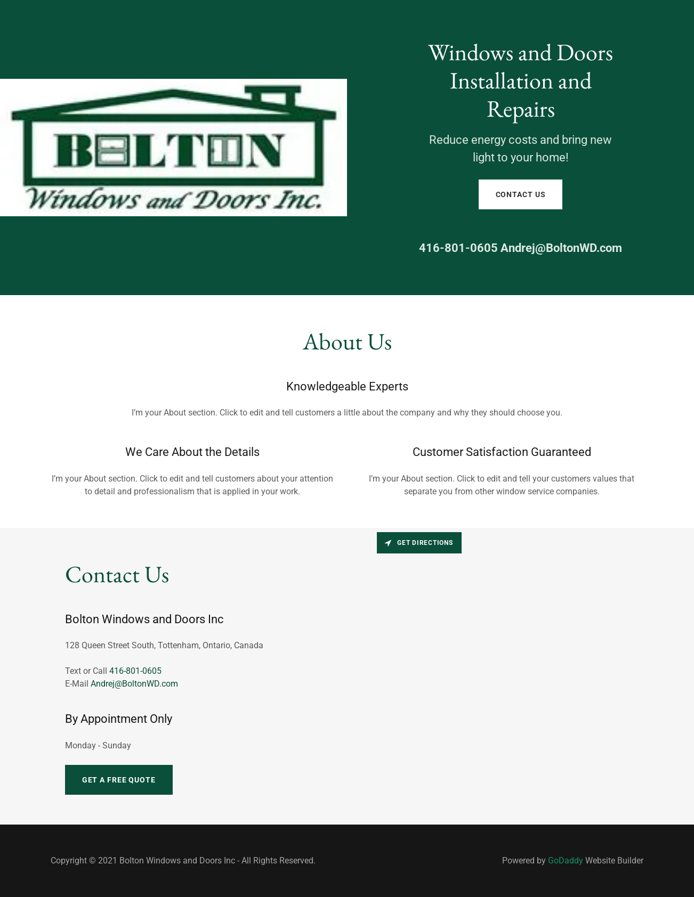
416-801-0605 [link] (458, 248)
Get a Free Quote (119, 780)
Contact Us (521, 194)
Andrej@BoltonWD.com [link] (561, 248)
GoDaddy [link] (565, 860)
